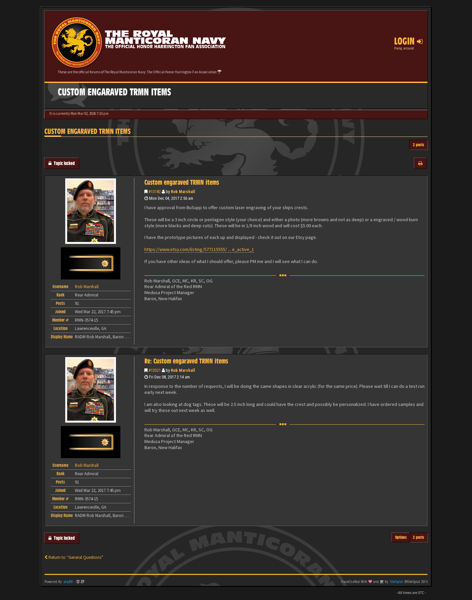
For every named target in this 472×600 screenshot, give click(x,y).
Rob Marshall (183, 191)
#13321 (154, 370)
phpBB (68, 582)
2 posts (418, 144)
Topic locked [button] (61, 163)
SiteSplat (396, 582)
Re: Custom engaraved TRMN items (186, 361)
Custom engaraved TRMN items (87, 131)
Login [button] (408, 41)
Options (401, 537)
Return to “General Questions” (73, 557)
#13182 (154, 191)
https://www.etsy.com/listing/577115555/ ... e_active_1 (199, 249)
